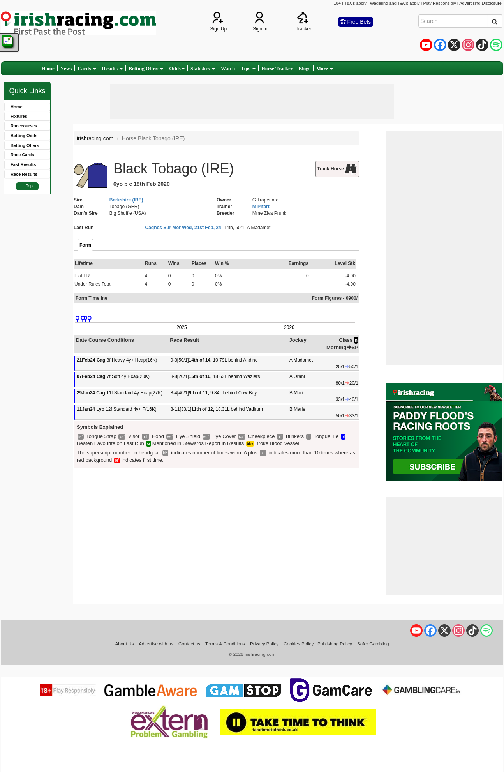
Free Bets (355, 22)
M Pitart (261, 206)
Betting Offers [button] (146, 68)
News (66, 68)
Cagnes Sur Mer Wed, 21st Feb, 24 (183, 227)
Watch (228, 68)
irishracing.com (95, 138)
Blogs (304, 68)
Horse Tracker (277, 68)
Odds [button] (177, 68)
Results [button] (112, 68)
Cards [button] (87, 68)
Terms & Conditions (225, 643)
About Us (124, 643)
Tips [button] (248, 68)
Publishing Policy (334, 643)
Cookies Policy (299, 643)
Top (29, 186)
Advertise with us (156, 643)
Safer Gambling (373, 643)
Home (48, 68)
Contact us (189, 643)
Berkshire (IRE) (126, 200)
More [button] (324, 68)
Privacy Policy (264, 643)
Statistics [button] (202, 68)
